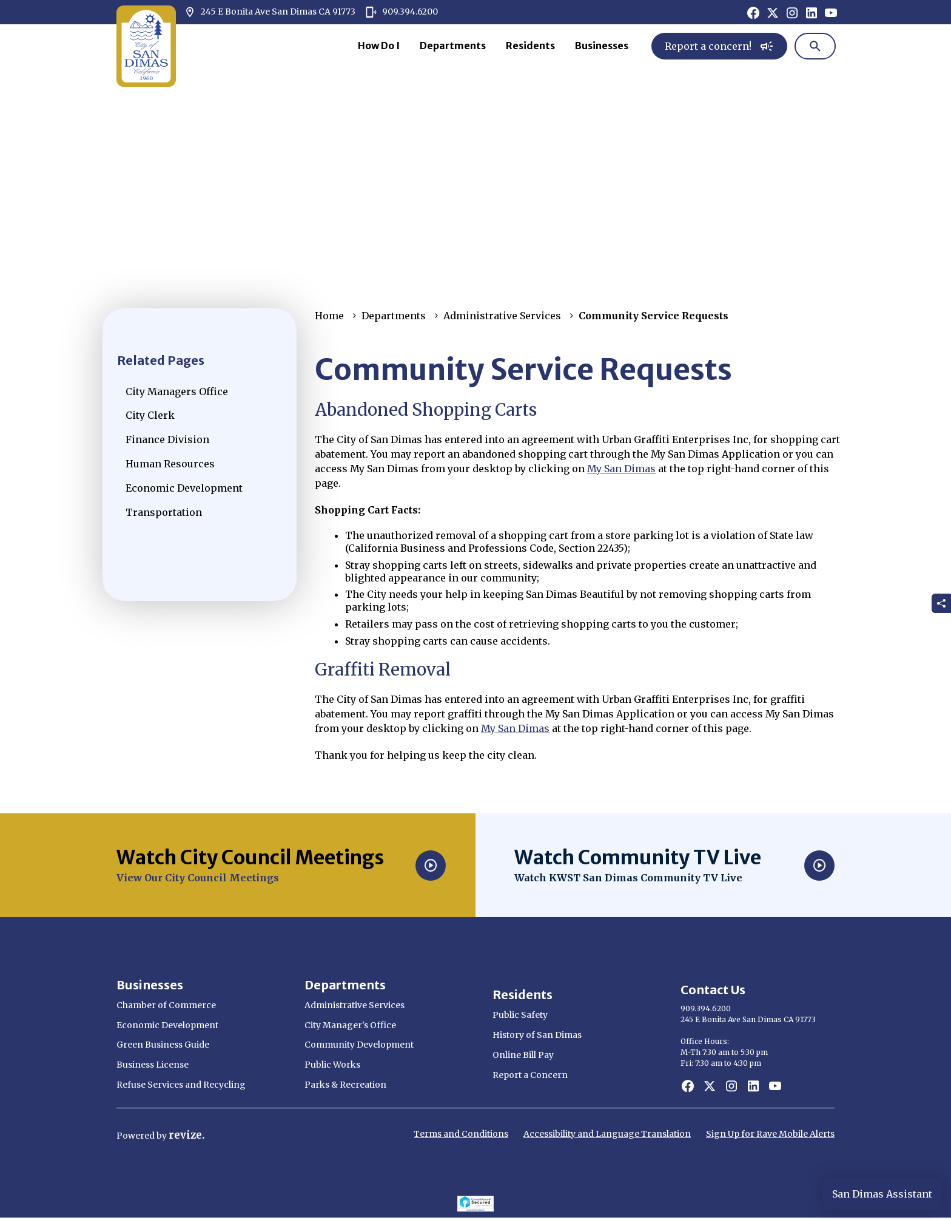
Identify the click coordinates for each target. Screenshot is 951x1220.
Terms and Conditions (461, 1133)
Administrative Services (502, 316)
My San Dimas (621, 469)
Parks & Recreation (345, 1084)
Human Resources (170, 464)
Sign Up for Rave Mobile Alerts (770, 1133)
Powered (136, 1135)
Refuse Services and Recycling (181, 1084)
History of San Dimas (537, 1034)
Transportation (164, 512)
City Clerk (150, 415)
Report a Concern (530, 1074)
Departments (453, 45)
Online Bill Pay (523, 1054)
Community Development (359, 1044)
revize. (187, 1135)
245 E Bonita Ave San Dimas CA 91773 (269, 12)
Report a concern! (719, 46)
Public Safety (520, 1014)
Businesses (601, 45)
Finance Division (167, 439)
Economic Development (184, 488)
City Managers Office (177, 391)
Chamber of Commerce (166, 1005)
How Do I (379, 45)
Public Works (332, 1064)
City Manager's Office (350, 1025)
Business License (152, 1064)
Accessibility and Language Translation (607, 1133)
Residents (530, 45)
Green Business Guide (162, 1044)
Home (329, 316)
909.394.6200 (401, 12)
